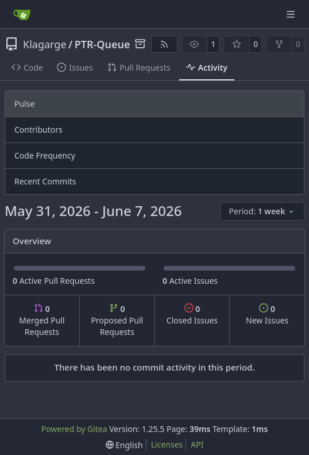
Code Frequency (44, 155)
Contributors (38, 129)
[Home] (22, 14)
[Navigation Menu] (291, 14)
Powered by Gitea (74, 428)
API (197, 444)
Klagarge (45, 44)
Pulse (24, 103)
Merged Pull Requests (41, 320)
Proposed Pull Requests (117, 320)
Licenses (167, 444)
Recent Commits (45, 181)
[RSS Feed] (164, 44)
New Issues (267, 314)
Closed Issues (192, 314)
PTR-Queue (102, 44)
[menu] (262, 211)
